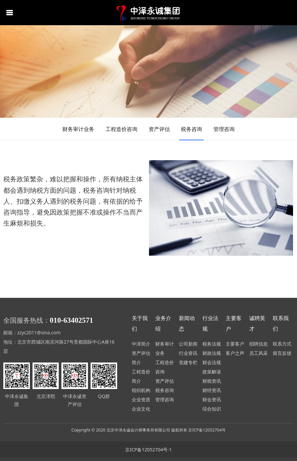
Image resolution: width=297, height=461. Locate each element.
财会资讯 (211, 399)
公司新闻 (188, 344)
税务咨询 (191, 129)
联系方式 (282, 344)
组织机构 (141, 390)
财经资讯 (211, 390)
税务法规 (211, 344)
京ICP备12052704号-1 (148, 449)
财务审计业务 (78, 129)
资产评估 (159, 129)
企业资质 (141, 399)
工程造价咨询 (121, 129)
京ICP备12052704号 (207, 430)
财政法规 (211, 353)
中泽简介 (141, 344)
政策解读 (211, 371)
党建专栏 (188, 362)
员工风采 (258, 353)
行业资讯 (188, 353)
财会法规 (211, 362)
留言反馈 (282, 353)
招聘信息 (258, 344)
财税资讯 (211, 381)
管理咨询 (224, 129)
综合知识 (211, 409)
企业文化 (141, 409)
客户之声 (235, 353)
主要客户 (235, 344)
